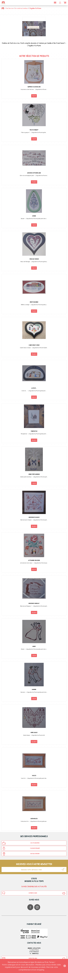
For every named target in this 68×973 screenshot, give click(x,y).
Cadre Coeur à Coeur (34, 345)
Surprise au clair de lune (34, 87)
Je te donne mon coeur (34, 560)
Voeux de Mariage (34, 259)
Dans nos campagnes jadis (34, 173)
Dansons (34, 689)
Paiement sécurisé (21, 848)
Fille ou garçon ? (34, 130)
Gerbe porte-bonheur (34, 474)
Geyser (34, 216)
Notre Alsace (34, 732)
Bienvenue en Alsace (34, 517)
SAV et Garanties (20, 843)
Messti (34, 646)
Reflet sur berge (34, 302)
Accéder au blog (19, 893)
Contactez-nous (19, 958)
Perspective (34, 431)
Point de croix (10, 8)
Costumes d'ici (34, 818)
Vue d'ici (34, 775)
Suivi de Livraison (20, 854)
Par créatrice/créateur (21, 8)
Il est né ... (34, 388)
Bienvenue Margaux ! (34, 603)
